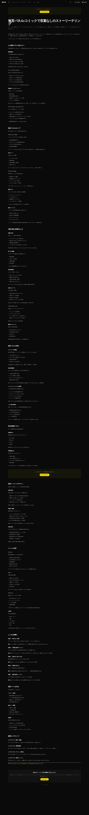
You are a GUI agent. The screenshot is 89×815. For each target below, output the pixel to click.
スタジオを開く (77, 2)
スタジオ (29, 2)
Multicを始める (44, 779)
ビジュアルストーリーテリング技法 (18, 763)
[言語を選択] (71, 2)
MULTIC (4, 2)
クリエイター (24, 2)
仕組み (9, 2)
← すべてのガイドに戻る (44, 784)
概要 (38, 2)
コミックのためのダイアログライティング (34, 763)
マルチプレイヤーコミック (16, 2)
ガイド (35, 2)
